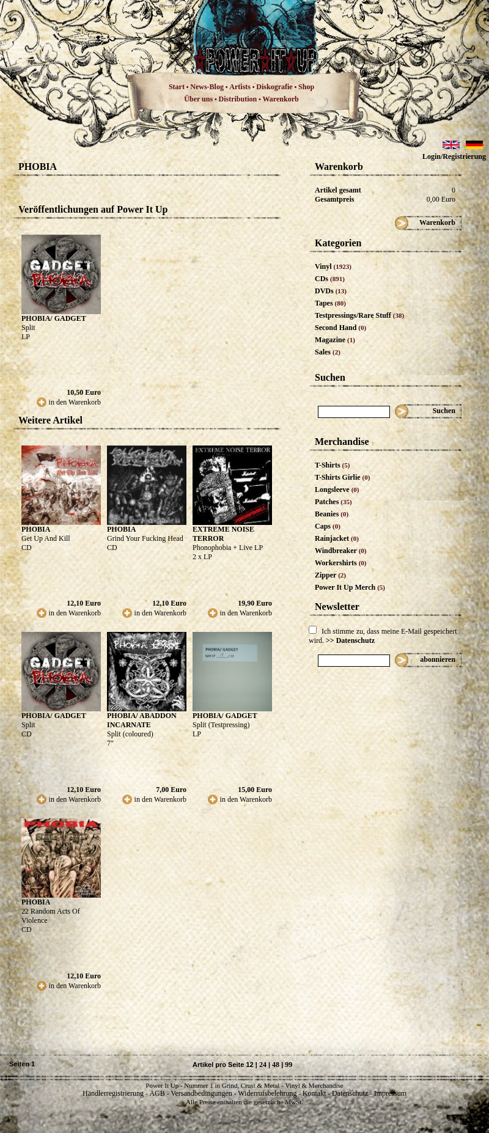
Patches (333, 501)
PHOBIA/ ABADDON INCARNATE (142, 720)
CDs (330, 278)
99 (288, 1064)
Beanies (331, 514)
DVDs (331, 291)
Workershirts (341, 563)
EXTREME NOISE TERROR (223, 534)
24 (263, 1064)
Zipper (330, 575)
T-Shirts (332, 465)
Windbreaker (341, 550)
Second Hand (340, 327)
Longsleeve (337, 489)
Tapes (330, 303)
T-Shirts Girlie (342, 477)
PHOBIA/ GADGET (53, 318)
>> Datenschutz (350, 640)
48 (275, 1064)
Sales (327, 352)
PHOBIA (35, 529)
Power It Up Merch (350, 587)
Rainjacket (337, 538)
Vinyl (333, 266)
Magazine (335, 340)
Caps (327, 526)
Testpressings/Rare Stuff (359, 315)
